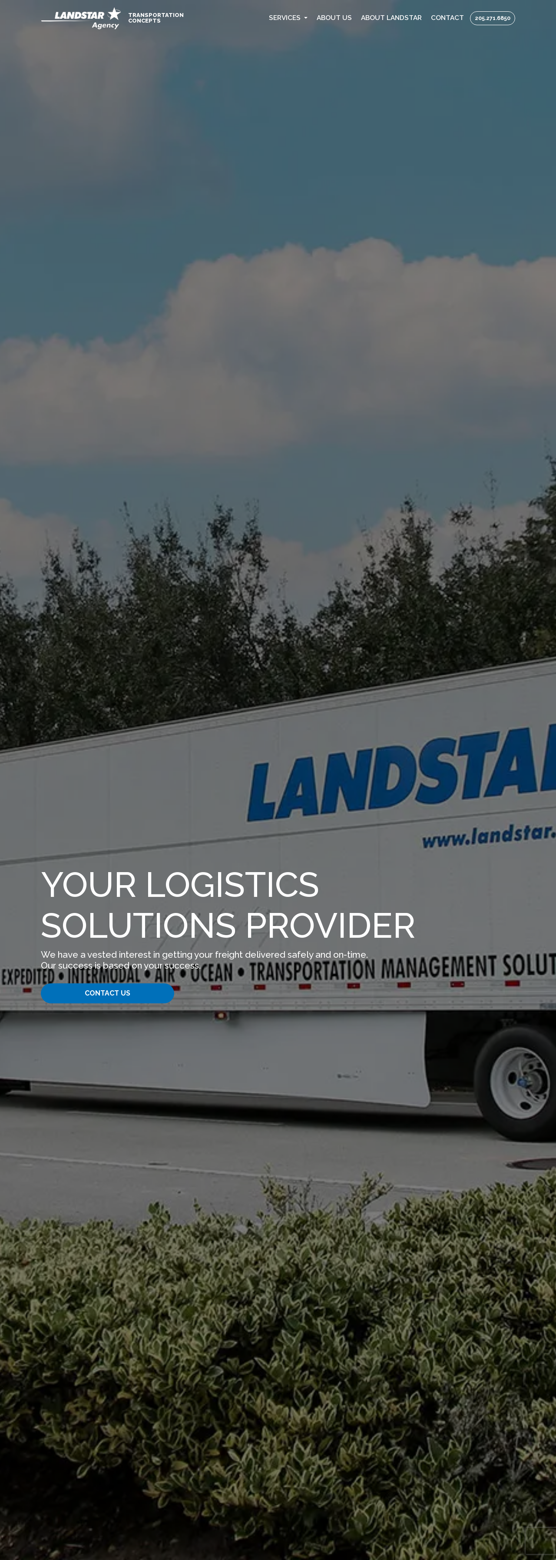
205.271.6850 (492, 18)
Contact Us (107, 993)
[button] (288, 18)
